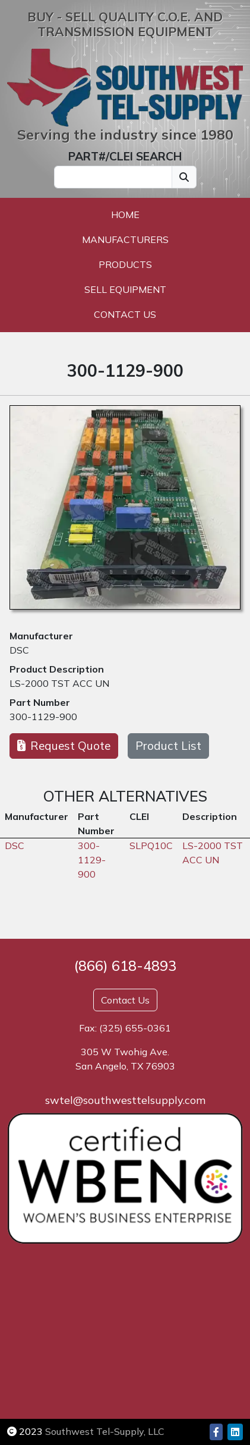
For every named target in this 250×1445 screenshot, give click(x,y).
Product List (168, 746)
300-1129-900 (43, 716)
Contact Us (125, 314)
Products (125, 264)
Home (125, 214)
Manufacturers (125, 239)
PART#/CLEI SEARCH (125, 156)
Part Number (40, 702)
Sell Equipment (125, 289)
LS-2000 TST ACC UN (59, 683)
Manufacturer (41, 636)
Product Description (57, 669)
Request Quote (63, 746)
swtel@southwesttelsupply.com (125, 1100)
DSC (19, 650)
